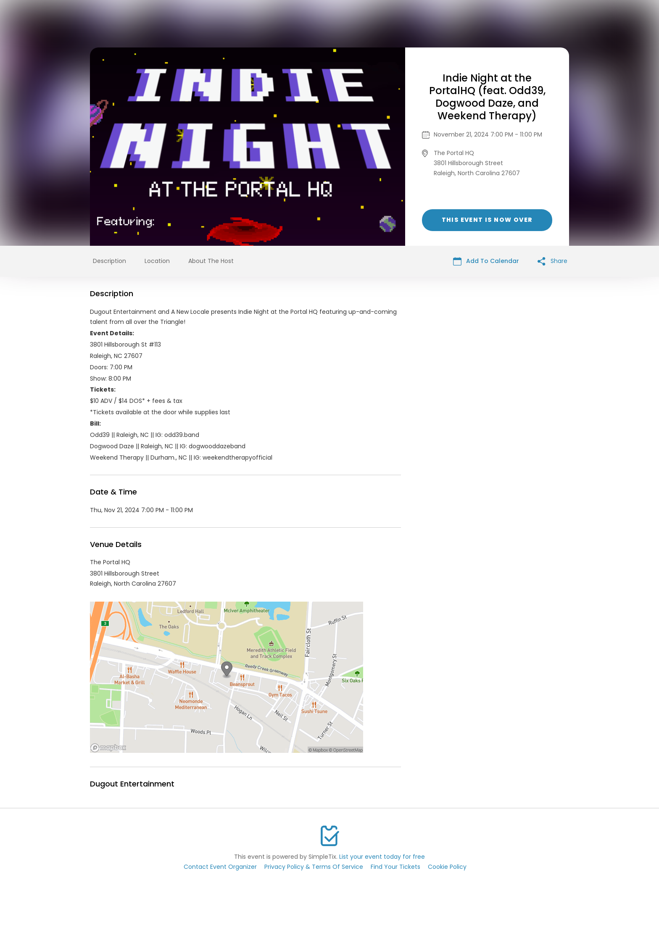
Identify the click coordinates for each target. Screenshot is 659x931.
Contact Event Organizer (220, 867)
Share (552, 261)
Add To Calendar (486, 261)
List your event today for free (382, 856)
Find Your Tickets (395, 867)
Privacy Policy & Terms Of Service (313, 867)
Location (157, 261)
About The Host (211, 261)
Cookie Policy (447, 867)
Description (109, 261)
